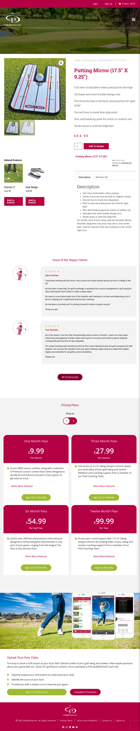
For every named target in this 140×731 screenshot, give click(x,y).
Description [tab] (85, 177)
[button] (95, 3)
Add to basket (96, 146)
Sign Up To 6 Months (36, 567)
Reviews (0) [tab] (102, 177)
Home (77, 60)
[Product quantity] (78, 146)
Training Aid (88, 60)
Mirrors (115, 165)
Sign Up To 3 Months (104, 497)
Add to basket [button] (11, 201)
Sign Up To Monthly (36, 497)
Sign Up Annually (104, 567)
